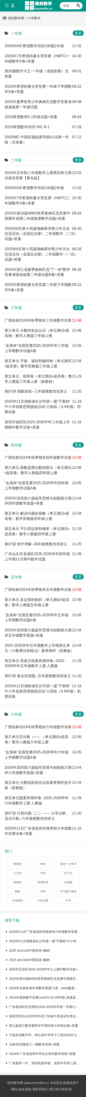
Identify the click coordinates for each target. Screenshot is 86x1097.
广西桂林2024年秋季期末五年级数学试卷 (38, 590)
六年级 (16, 714)
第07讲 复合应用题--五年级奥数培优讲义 (38, 676)
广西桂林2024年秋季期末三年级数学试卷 (38, 320)
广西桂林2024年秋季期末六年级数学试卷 (38, 727)
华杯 (43, 891)
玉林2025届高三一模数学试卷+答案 (34, 1044)
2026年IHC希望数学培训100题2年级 (34, 188)
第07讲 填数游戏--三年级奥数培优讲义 (36, 391)
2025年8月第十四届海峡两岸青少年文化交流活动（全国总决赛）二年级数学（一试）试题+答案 (41, 254)
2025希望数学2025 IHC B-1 (27, 127)
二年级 (16, 160)
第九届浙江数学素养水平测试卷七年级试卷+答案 (43, 1025)
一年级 (16, 33)
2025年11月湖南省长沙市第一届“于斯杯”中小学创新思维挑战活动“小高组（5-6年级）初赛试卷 (43, 691)
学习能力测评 (68, 891)
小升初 (17, 873)
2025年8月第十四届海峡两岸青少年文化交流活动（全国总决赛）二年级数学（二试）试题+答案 (41, 234)
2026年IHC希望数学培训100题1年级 (34, 46)
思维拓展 (42, 882)
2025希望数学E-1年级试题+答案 (31, 117)
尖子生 (68, 873)
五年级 (16, 577)
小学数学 (34, 18)
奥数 (17, 891)
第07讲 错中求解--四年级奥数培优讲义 (36, 544)
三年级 (16, 308)
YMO (43, 873)
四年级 (16, 445)
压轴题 (68, 882)
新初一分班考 (68, 864)
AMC (43, 864)
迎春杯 (17, 882)
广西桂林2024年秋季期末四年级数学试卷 (38, 457)
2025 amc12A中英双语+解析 (29, 950)
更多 (78, 33)
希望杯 (17, 864)
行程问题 (42, 900)
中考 (68, 900)
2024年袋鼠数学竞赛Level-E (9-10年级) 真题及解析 (45, 997)
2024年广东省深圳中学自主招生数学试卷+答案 (42, 1054)
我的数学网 (16, 18)
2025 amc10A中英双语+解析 (29, 960)
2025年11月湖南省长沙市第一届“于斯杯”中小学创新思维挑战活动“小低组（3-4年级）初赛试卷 (43, 406)
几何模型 (17, 900)
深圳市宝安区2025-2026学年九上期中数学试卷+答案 (46, 969)
